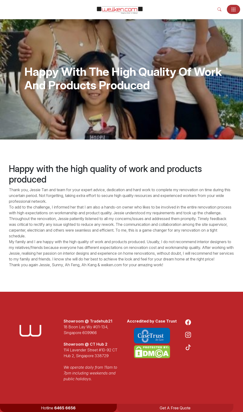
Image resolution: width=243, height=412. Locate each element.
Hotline (58, 408)
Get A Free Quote (175, 408)
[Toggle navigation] (233, 9)
